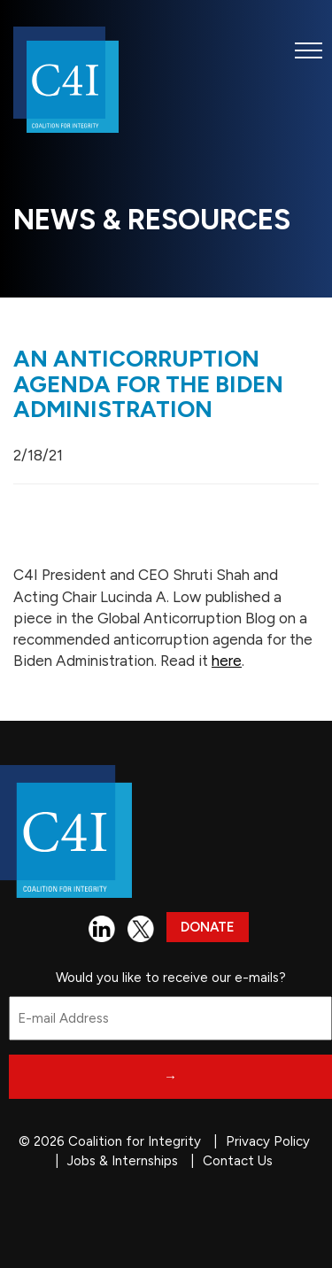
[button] (308, 50)
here (227, 660)
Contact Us (238, 1161)
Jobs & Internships (122, 1161)
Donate (208, 927)
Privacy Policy (268, 1141)
